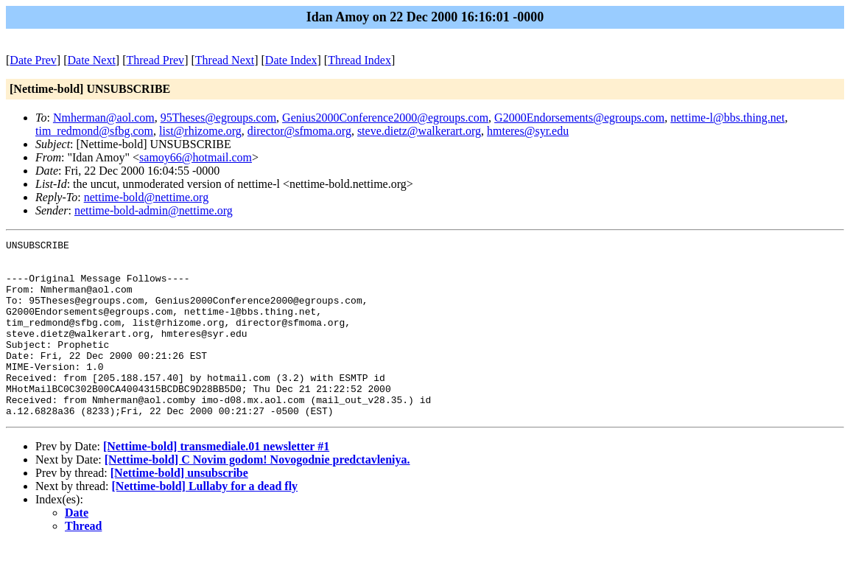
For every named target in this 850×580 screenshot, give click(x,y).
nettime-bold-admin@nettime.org (153, 210)
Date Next (92, 60)
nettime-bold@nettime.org (146, 197)
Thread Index (359, 60)
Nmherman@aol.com (104, 117)
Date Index (291, 60)
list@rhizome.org (200, 131)
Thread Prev (155, 60)
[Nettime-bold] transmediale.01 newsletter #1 (216, 481)
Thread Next (224, 60)
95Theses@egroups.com (218, 117)
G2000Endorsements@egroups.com (579, 117)
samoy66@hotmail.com (195, 157)
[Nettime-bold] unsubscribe (179, 508)
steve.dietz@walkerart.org (419, 131)
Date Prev (33, 60)
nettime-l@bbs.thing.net (727, 117)
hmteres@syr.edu (528, 131)
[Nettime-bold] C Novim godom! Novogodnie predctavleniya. (257, 495)
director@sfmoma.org (299, 131)
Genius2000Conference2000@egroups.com (385, 117)
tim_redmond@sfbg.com (94, 131)
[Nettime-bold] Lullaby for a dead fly (205, 521)
